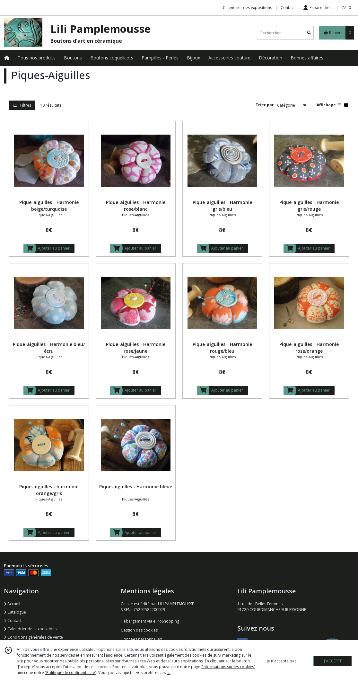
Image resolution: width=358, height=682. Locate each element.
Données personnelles (141, 639)
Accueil (12, 604)
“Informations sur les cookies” (228, 666)
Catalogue (15, 612)
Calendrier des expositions (30, 629)
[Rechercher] (309, 33)
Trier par (265, 105)
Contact (288, 7)
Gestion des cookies (139, 630)
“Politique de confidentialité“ (70, 672)
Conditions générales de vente (33, 637)
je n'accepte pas (281, 661)
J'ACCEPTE (333, 661)
